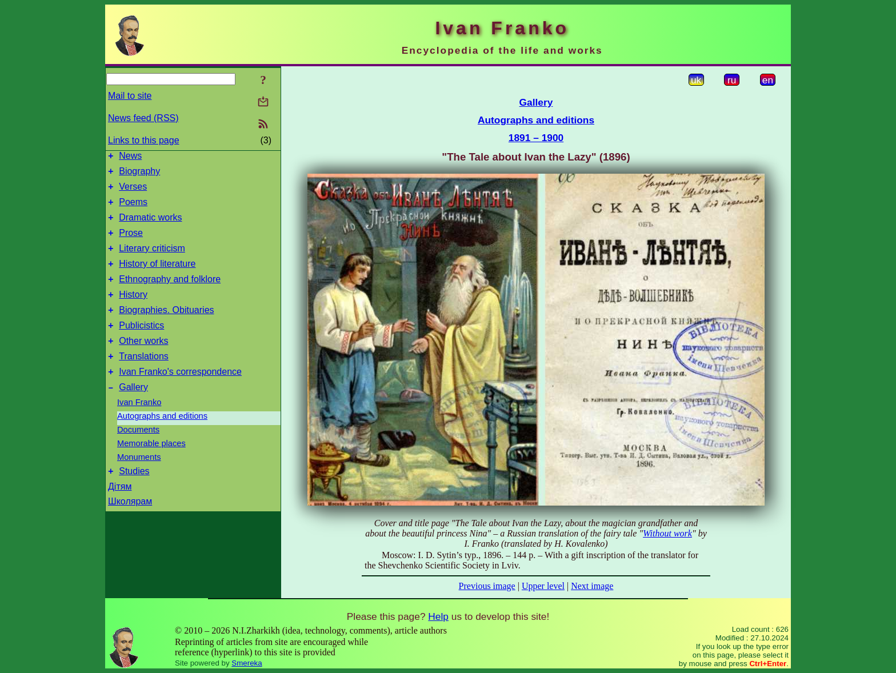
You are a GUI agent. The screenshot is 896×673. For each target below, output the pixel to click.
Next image (592, 586)
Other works (143, 363)
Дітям (119, 515)
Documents (138, 457)
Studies (134, 500)
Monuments (139, 484)
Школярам (130, 530)
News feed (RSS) (143, 118)
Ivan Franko (139, 429)
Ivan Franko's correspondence (180, 397)
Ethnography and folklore (170, 294)
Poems (133, 209)
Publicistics (141, 346)
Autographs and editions (162, 443)
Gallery (133, 414)
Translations (144, 380)
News (130, 157)
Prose (131, 243)
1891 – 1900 (536, 137)
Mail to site (129, 96)
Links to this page (143, 140)
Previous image (487, 586)
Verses (133, 192)
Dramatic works (150, 226)
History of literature (157, 277)
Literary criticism (152, 260)
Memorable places (151, 470)
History (133, 312)
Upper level (543, 586)
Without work (667, 533)
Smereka (246, 663)
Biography (139, 174)
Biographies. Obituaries (166, 329)
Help (438, 616)
